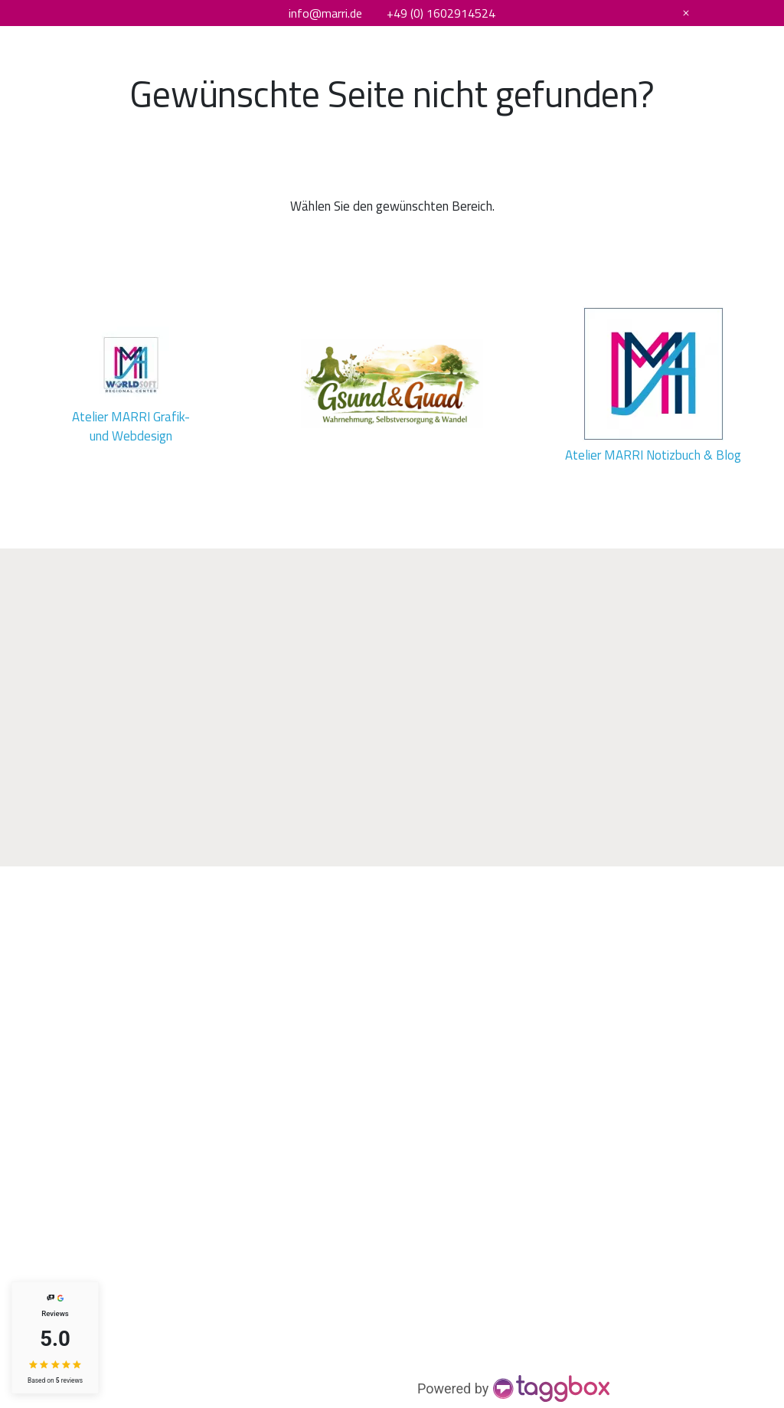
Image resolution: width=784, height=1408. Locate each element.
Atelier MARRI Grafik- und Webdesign (132, 426)
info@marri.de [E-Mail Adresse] (325, 13)
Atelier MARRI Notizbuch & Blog (653, 455)
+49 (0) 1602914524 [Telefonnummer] (441, 13)
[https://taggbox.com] (514, 1388)
